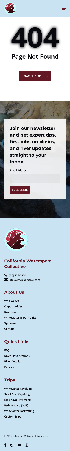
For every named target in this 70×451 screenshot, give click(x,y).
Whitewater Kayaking (18, 389)
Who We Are (11, 301)
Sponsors (10, 323)
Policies (9, 367)
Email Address (19, 170)
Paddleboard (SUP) (16, 405)
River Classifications (17, 356)
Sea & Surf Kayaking (17, 394)
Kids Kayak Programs (17, 400)
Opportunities (13, 306)
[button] (64, 8)
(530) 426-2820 (15, 275)
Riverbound (11, 312)
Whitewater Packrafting (19, 411)
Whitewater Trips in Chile (20, 318)
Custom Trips (12, 417)
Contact (9, 329)
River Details (12, 361)
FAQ (6, 350)
